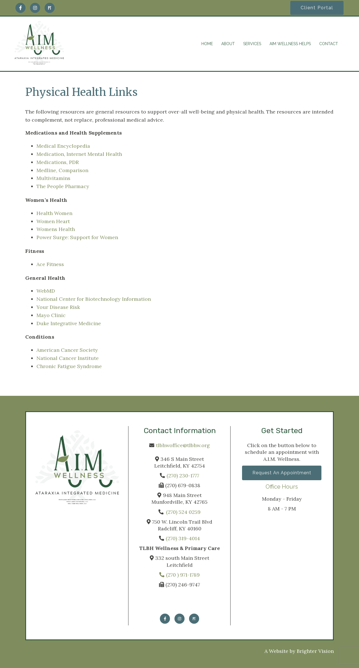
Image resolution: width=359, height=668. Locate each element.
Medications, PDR (57, 162)
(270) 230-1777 (183, 475)
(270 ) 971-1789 (179, 575)
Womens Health (55, 229)
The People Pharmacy (62, 186)
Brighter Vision (315, 651)
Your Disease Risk (58, 307)
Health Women (54, 213)
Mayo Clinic (51, 315)
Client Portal (317, 7)
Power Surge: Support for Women (77, 237)
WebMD (45, 291)
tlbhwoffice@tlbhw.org (183, 445)
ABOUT (228, 43)
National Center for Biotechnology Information (93, 299)
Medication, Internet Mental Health (79, 154)
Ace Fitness (50, 264)
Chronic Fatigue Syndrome (69, 366)
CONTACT (328, 43)
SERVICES (252, 43)
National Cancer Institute (67, 358)
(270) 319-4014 (183, 538)
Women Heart (53, 221)
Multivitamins (53, 178)
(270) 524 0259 (183, 512)
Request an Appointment (281, 473)
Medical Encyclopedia (63, 146)
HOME (207, 43)
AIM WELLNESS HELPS (290, 43)
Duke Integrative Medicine (68, 323)
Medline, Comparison (62, 170)
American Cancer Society (67, 350)
